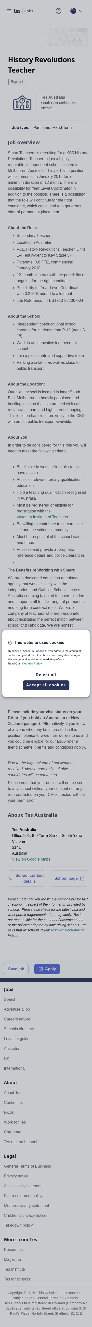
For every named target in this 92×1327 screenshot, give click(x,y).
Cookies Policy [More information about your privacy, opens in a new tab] (32, 663)
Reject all (46, 675)
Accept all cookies (46, 685)
